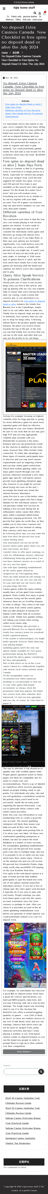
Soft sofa (27, 20)
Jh (40, 16)
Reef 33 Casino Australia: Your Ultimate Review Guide (23, 1101)
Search (7, 1065)
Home (5, 52)
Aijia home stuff (24, 7)
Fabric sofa (16, 16)
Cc (8, 16)
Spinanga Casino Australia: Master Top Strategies (20, 1141)
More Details (24, 1052)
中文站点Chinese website (24, 2)
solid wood (37, 20)
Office (18, 20)
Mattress (10, 20)
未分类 (16, 52)
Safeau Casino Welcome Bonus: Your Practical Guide (23, 1121)
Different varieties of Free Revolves (22, 110)
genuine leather (30, 16)
